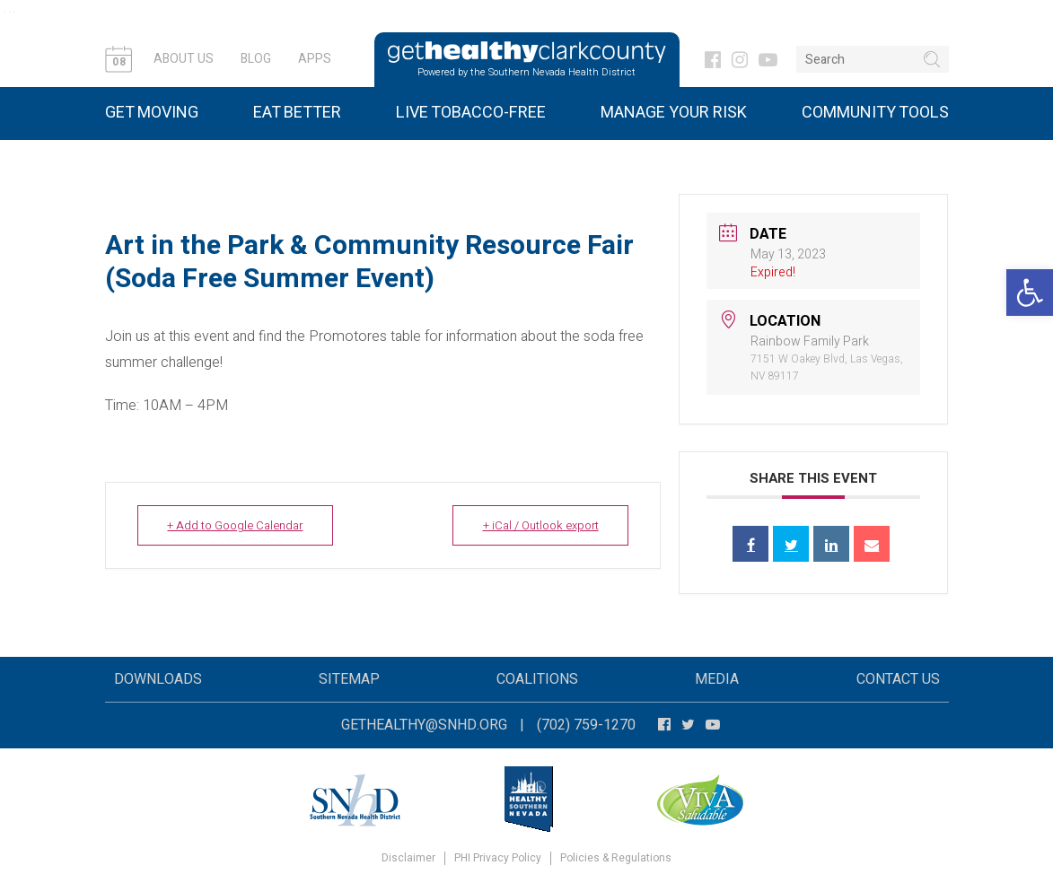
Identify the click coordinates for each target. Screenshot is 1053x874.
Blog (256, 58)
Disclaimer (408, 858)
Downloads (158, 679)
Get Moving (151, 113)
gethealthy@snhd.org (424, 725)
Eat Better (297, 113)
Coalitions (537, 679)
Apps (314, 58)
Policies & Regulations (615, 858)
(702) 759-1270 (586, 725)
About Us (184, 58)
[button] (1029, 292)
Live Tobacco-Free (471, 113)
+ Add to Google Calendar (237, 525)
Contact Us (898, 679)
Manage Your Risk (674, 113)
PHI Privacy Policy (497, 858)
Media (717, 679)
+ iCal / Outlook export (538, 525)
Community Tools (875, 113)
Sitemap (349, 679)
